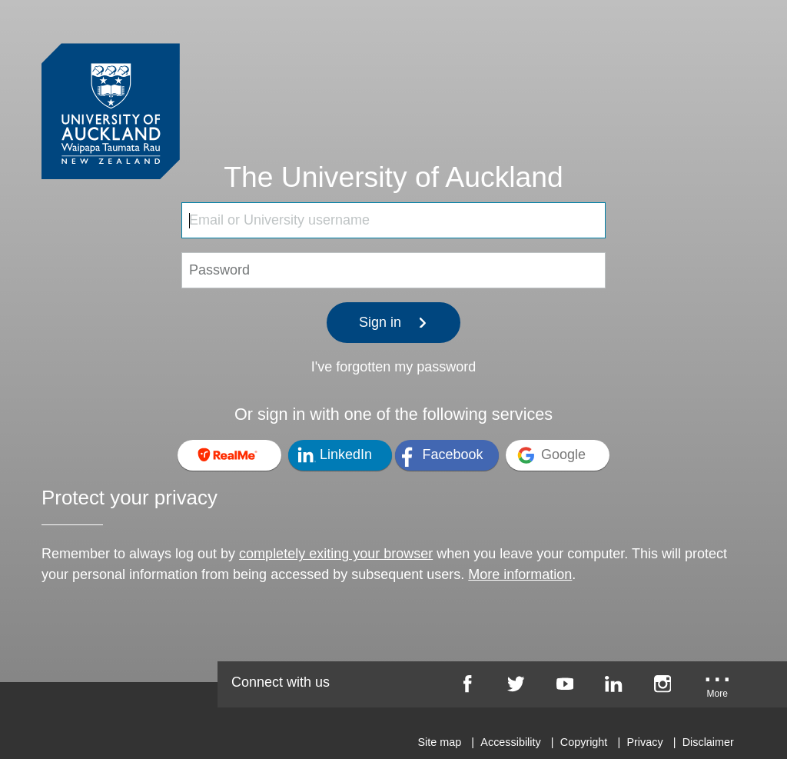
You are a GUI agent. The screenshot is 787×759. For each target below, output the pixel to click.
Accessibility (510, 742)
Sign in (393, 322)
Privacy (644, 742)
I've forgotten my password (394, 367)
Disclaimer (708, 742)
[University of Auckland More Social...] (717, 689)
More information (520, 574)
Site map (439, 742)
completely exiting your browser (336, 553)
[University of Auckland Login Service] (111, 83)
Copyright (584, 742)
